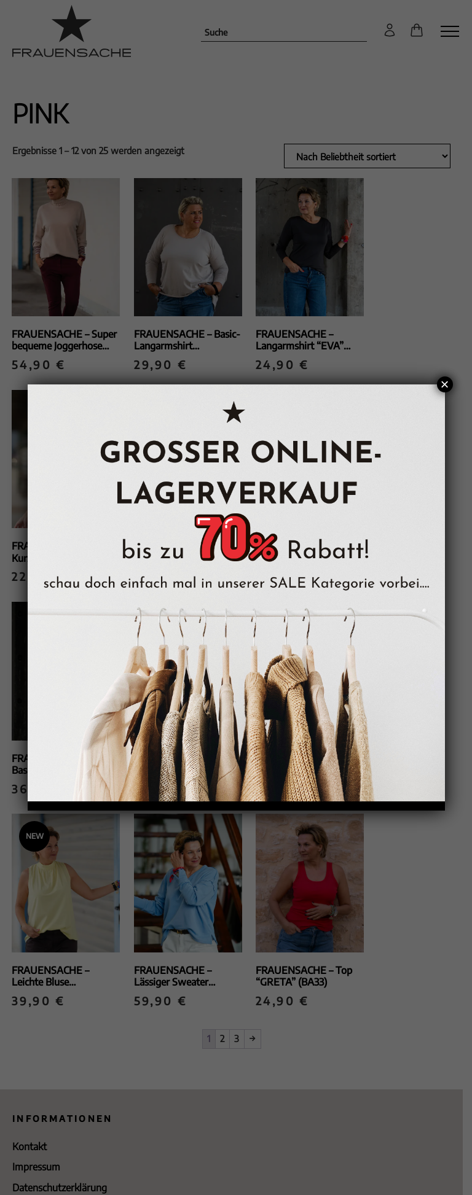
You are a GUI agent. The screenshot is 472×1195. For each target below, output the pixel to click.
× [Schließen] (444, 384)
